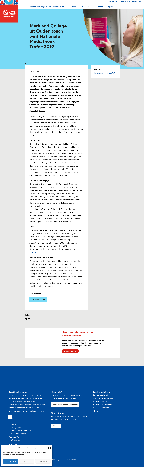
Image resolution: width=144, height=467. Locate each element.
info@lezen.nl (14, 440)
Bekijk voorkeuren (43, 461)
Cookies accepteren (10, 461)
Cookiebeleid (71, 459)
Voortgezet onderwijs (102, 404)
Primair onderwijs (100, 401)
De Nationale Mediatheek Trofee (105, 73)
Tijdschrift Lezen (113, 2)
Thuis (95, 411)
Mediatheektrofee (38, 299)
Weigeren (26, 461)
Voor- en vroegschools (103, 398)
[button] (50, 448)
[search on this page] (140, 1)
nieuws (30, 64)
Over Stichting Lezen (129, 2)
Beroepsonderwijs (101, 408)
